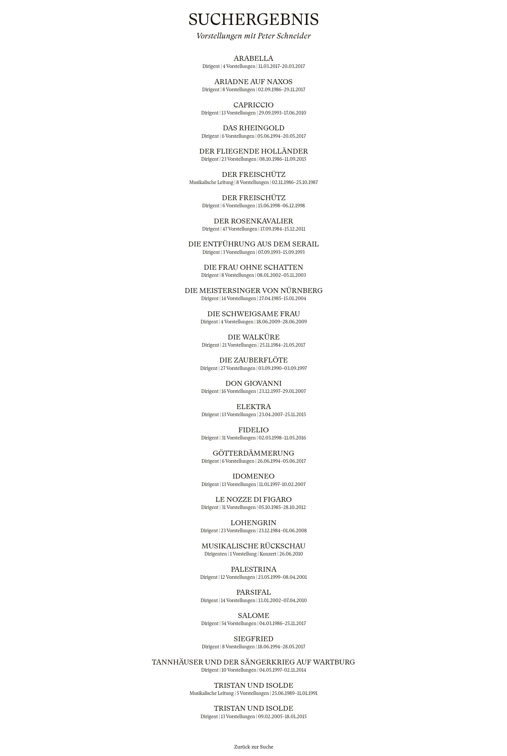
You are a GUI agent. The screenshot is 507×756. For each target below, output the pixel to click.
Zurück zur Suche (253, 747)
